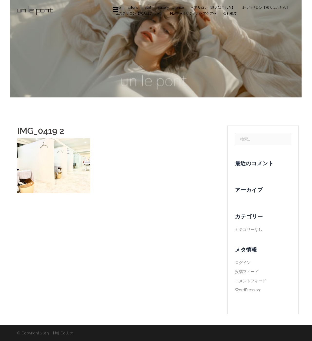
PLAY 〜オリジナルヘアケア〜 (193, 13)
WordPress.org (248, 290)
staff (148, 8)
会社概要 (230, 13)
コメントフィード (250, 281)
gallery (163, 8)
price (180, 8)
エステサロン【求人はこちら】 (139, 13)
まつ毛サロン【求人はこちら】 (266, 8)
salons (133, 8)
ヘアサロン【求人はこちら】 (213, 8)
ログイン (243, 262)
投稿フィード (246, 271)
